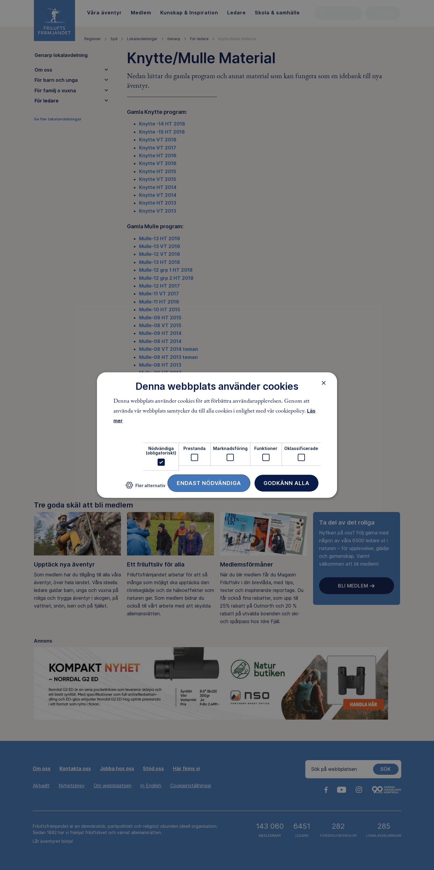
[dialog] (217, 435)
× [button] (323, 383)
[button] (145, 488)
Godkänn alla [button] (286, 483)
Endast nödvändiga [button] (209, 483)
